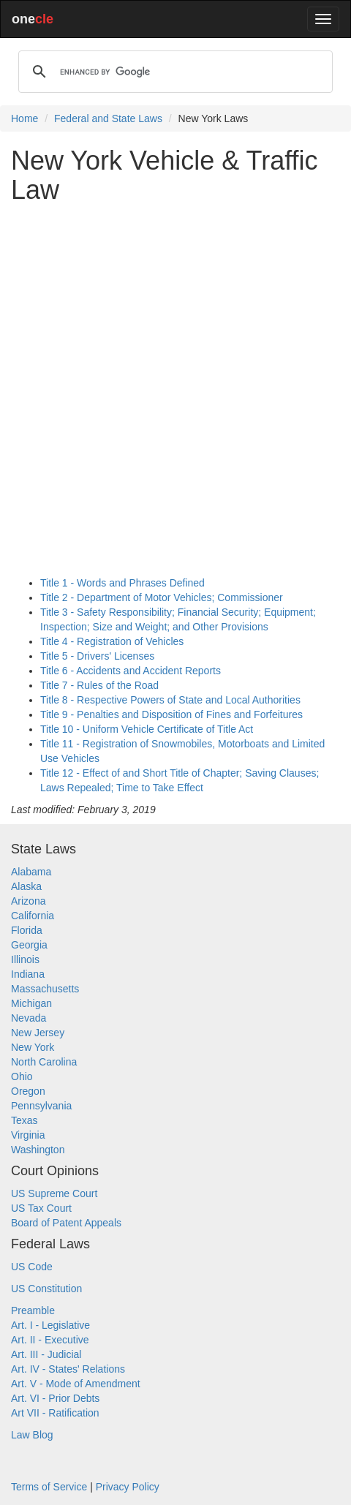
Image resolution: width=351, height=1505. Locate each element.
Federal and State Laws (108, 118)
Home (24, 118)
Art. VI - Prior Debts (55, 1398)
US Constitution (46, 1288)
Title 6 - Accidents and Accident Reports (130, 670)
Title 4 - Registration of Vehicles (112, 641)
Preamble (33, 1310)
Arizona (28, 901)
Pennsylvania (41, 1106)
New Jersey (37, 1032)
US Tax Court (41, 1208)
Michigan (31, 1003)
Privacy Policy (127, 1487)
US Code (32, 1266)
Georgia (29, 945)
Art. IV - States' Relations (68, 1369)
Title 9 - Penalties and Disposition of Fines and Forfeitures (171, 714)
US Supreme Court (54, 1193)
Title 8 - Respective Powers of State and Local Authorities (170, 700)
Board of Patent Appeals (66, 1223)
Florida (26, 930)
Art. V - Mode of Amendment (75, 1383)
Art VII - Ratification (55, 1413)
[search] (173, 71)
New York (32, 1047)
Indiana (28, 974)
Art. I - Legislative (50, 1325)
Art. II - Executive (50, 1340)
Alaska (26, 886)
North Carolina (44, 1062)
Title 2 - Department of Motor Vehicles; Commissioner (161, 597)
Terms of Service (49, 1487)
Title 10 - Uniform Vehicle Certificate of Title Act (146, 729)
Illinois (25, 959)
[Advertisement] (175, 389)
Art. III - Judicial (46, 1354)
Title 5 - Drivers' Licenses (97, 656)
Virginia (28, 1135)
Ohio (22, 1076)
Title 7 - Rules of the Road (99, 685)
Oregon (28, 1091)
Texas (24, 1120)
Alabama (31, 872)
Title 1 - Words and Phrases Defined (122, 583)
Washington (37, 1149)
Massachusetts (45, 989)
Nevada (28, 1018)
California (32, 915)
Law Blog (32, 1435)
